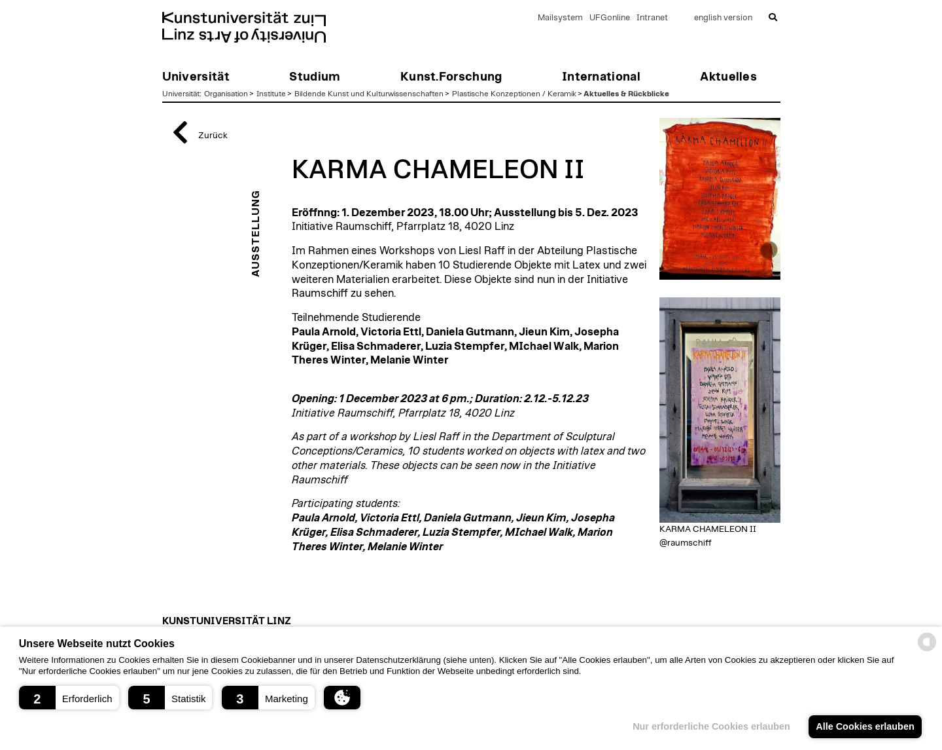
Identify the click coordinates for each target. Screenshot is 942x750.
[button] (69, 697)
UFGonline (609, 18)
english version (723, 18)
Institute (271, 94)
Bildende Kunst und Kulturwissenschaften (369, 94)
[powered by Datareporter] (926, 650)
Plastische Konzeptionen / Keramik (514, 94)
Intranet (652, 18)
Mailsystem (560, 18)
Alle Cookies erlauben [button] (865, 726)
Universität (181, 94)
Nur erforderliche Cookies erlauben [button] (711, 726)
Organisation (226, 94)
